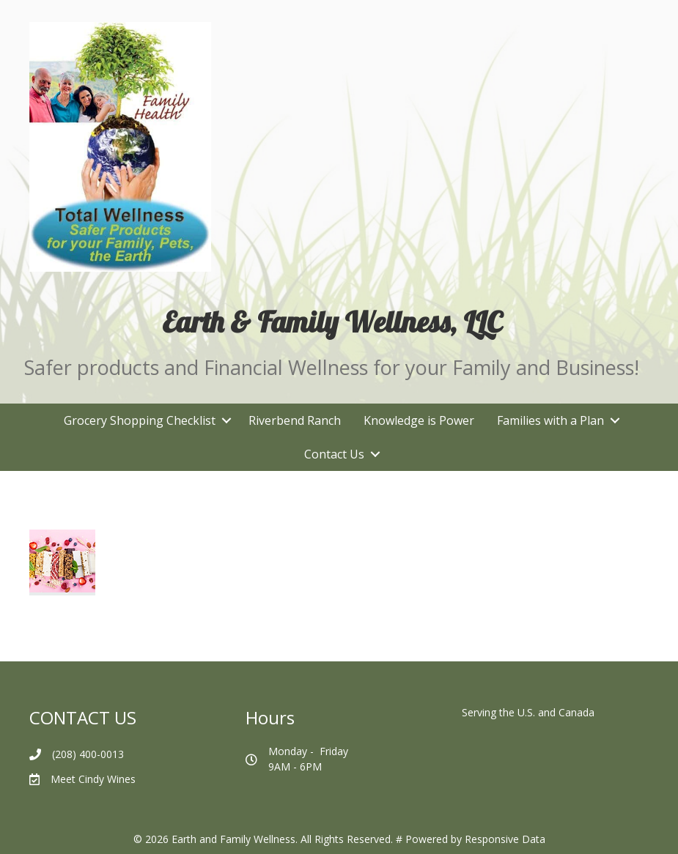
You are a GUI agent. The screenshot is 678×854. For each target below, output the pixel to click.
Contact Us (334, 454)
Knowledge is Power (419, 420)
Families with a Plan (550, 420)
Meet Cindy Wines (93, 779)
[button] (226, 420)
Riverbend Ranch (294, 420)
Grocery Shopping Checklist (139, 420)
